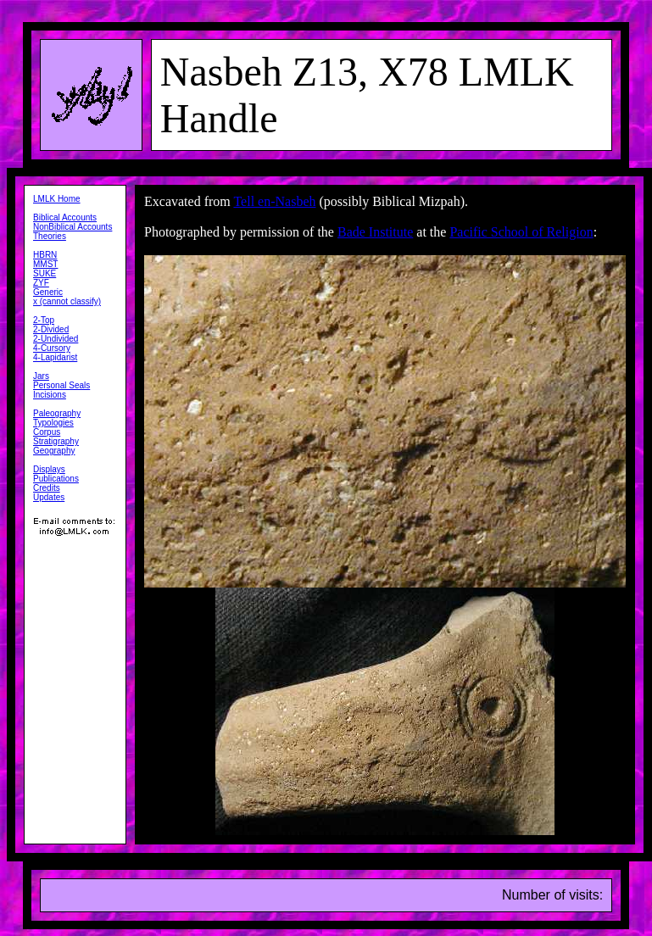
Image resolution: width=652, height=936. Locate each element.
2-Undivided (55, 338)
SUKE (44, 273)
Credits (46, 488)
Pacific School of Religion (521, 232)
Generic (48, 292)
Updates (48, 497)
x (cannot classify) (67, 301)
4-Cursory (51, 348)
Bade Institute (375, 232)
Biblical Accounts (65, 217)
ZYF (41, 282)
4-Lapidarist (55, 357)
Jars (41, 376)
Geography (54, 450)
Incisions (49, 394)
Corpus (46, 432)
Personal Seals (61, 385)
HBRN (45, 254)
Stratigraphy (56, 441)
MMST (45, 264)
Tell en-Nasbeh (274, 201)
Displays (49, 469)
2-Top (43, 320)
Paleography (57, 413)
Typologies (53, 422)
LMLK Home (57, 198)
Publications (56, 478)
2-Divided (51, 329)
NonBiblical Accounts (72, 226)
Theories (49, 236)
